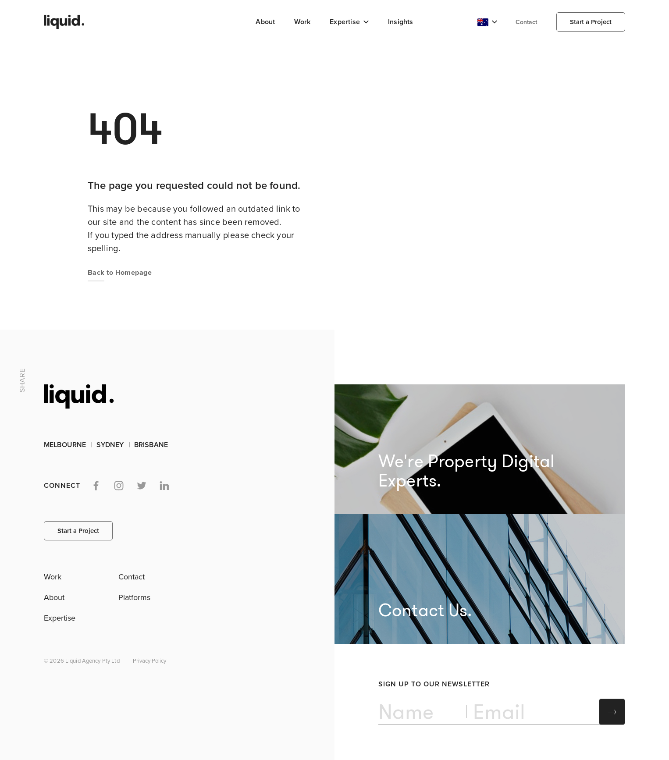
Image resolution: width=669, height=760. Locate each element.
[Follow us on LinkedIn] (164, 485)
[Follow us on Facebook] (96, 485)
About (265, 22)
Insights (400, 22)
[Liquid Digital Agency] (61, 22)
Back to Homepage (120, 272)
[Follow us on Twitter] (141, 485)
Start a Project (591, 22)
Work (302, 22)
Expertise (59, 618)
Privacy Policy (149, 660)
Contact (526, 22)
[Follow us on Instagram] (118, 485)
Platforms (134, 597)
